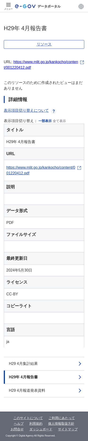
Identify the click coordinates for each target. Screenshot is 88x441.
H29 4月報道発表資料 (27, 390)
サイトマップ (68, 429)
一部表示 (45, 121)
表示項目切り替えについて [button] (30, 110)
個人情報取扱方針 (61, 423)
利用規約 (35, 423)
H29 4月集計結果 (23, 364)
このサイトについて (28, 418)
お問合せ (17, 429)
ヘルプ (19, 423)
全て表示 (59, 121)
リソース (44, 44)
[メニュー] (8, 6)
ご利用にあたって (62, 418)
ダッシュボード (40, 429)
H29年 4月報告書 (23, 377)
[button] (81, 6)
